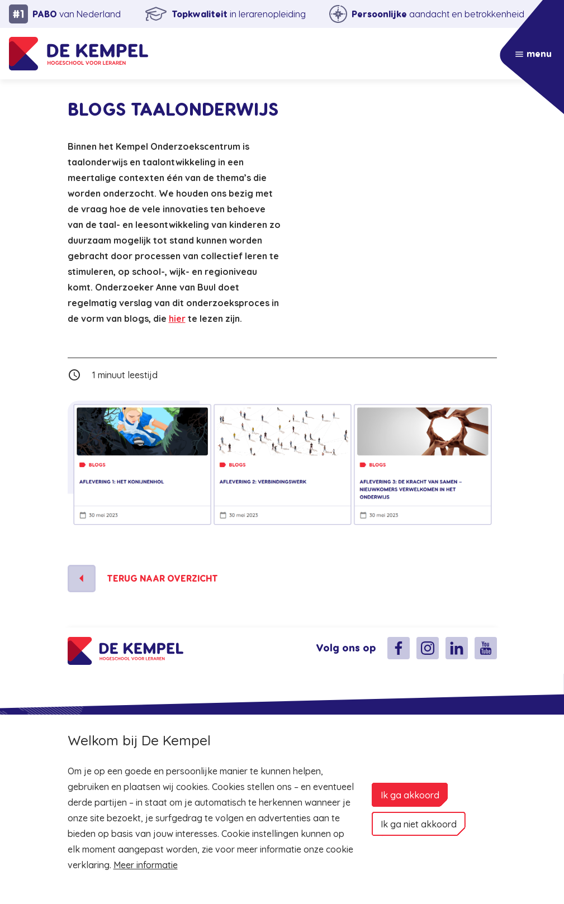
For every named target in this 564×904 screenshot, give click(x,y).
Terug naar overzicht (162, 578)
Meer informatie (145, 864)
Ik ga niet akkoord (419, 824)
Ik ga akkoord (410, 795)
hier (177, 318)
